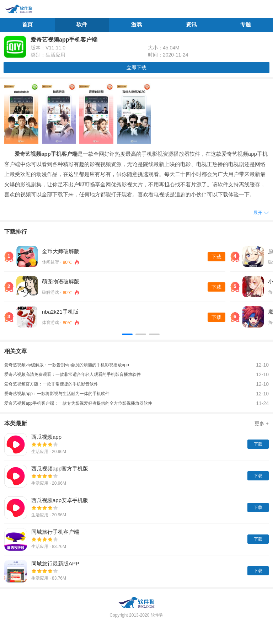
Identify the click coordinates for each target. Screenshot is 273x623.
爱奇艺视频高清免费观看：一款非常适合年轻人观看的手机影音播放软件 (72, 374)
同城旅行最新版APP (55, 563)
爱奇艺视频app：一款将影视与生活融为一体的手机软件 (56, 393)
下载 (216, 257)
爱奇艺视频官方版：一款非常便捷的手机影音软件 (51, 384)
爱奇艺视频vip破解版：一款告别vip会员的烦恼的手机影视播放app (66, 364)
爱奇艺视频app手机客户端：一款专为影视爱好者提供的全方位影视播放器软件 (78, 403)
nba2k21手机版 (60, 312)
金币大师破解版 (60, 251)
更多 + (262, 423)
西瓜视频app (46, 437)
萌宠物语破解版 (60, 281)
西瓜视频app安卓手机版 (59, 500)
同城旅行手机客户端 (55, 532)
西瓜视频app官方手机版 (59, 468)
